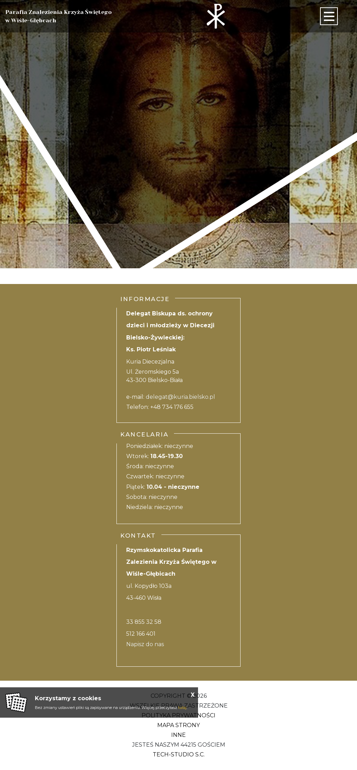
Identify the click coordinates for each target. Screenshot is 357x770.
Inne (178, 735)
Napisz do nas (145, 644)
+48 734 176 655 (171, 407)
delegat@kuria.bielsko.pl (180, 397)
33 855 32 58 (143, 622)
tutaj (182, 707)
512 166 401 (140, 633)
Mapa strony (178, 725)
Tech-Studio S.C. (179, 754)
